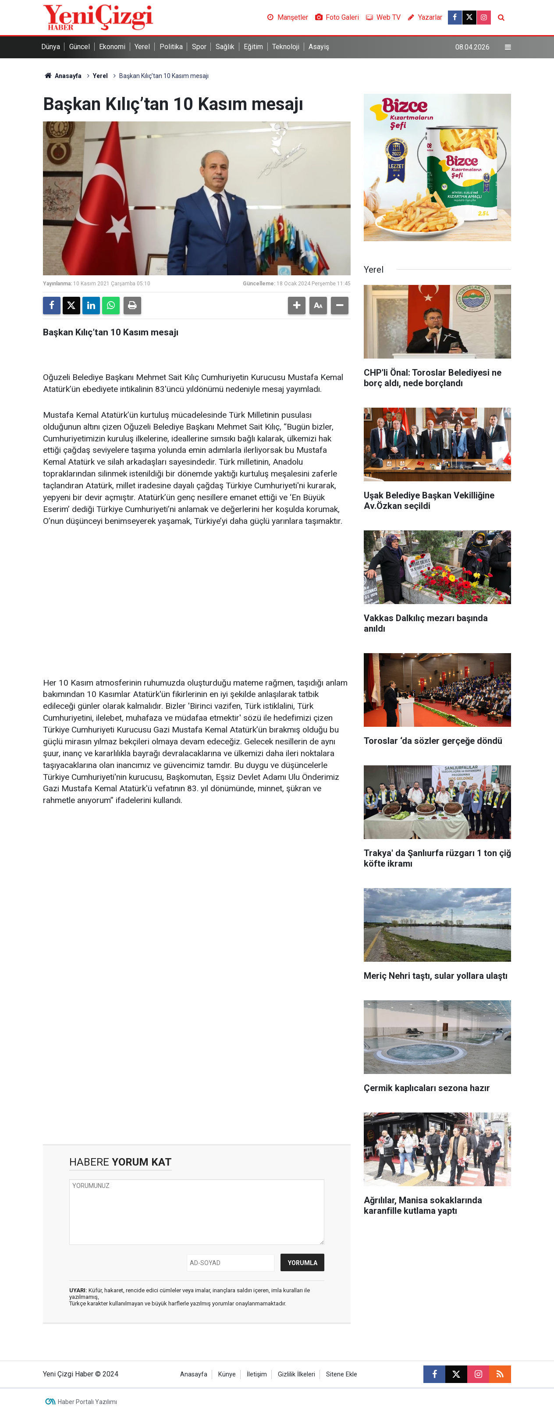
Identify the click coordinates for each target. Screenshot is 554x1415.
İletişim (257, 1374)
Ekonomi (112, 47)
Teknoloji (285, 47)
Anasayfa (62, 75)
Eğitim (253, 47)
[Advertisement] (197, 602)
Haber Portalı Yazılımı (87, 1401)
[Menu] (508, 47)
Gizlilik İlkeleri (296, 1374)
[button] (296, 305)
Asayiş (319, 47)
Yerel (142, 47)
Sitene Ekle (341, 1374)
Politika (171, 47)
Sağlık (225, 47)
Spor (199, 47)
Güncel (79, 47)
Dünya (50, 47)
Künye (227, 1374)
